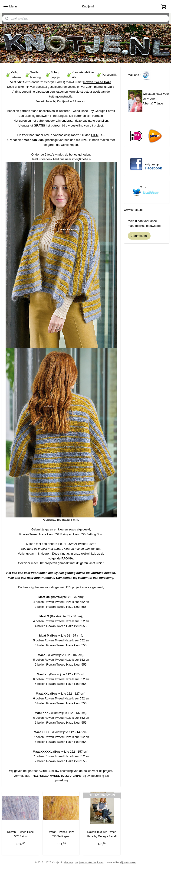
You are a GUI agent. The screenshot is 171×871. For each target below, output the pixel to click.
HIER (94, 135)
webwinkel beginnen (91, 862)
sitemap (68, 862)
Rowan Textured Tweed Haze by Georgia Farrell (101, 834)
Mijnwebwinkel (128, 862)
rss (76, 862)
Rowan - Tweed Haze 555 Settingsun (61, 834)
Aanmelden (139, 235)
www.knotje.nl (133, 209)
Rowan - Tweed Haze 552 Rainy (20, 834)
